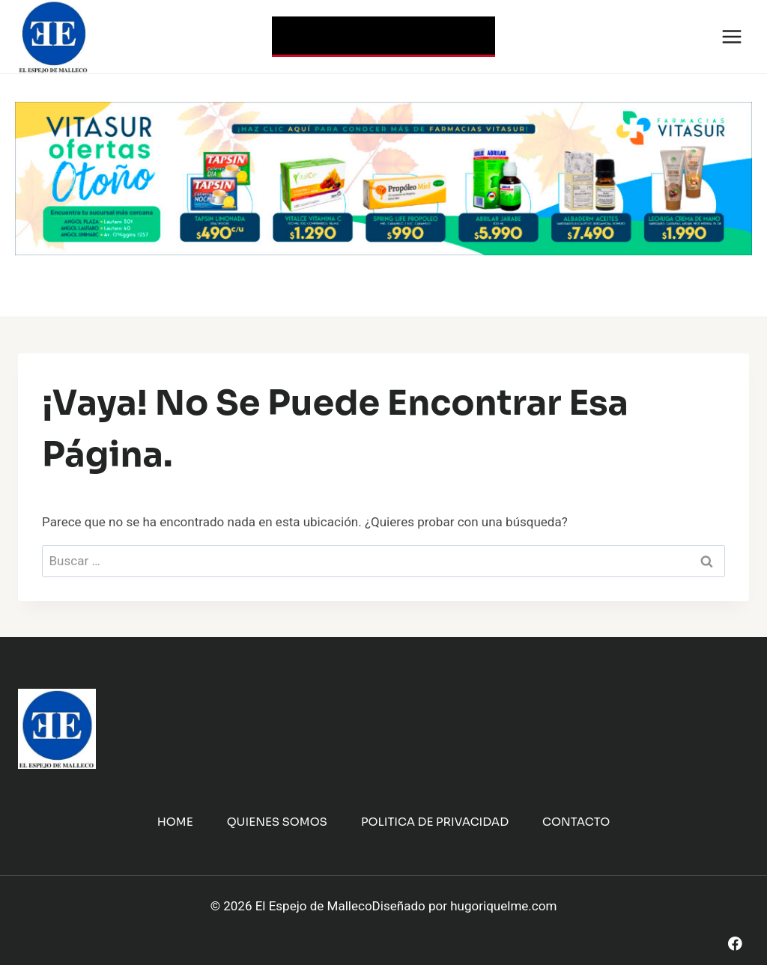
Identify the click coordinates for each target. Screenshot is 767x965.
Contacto (576, 822)
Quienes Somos (277, 822)
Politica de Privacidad (435, 822)
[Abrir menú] (731, 36)
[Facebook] (735, 944)
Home (175, 822)
